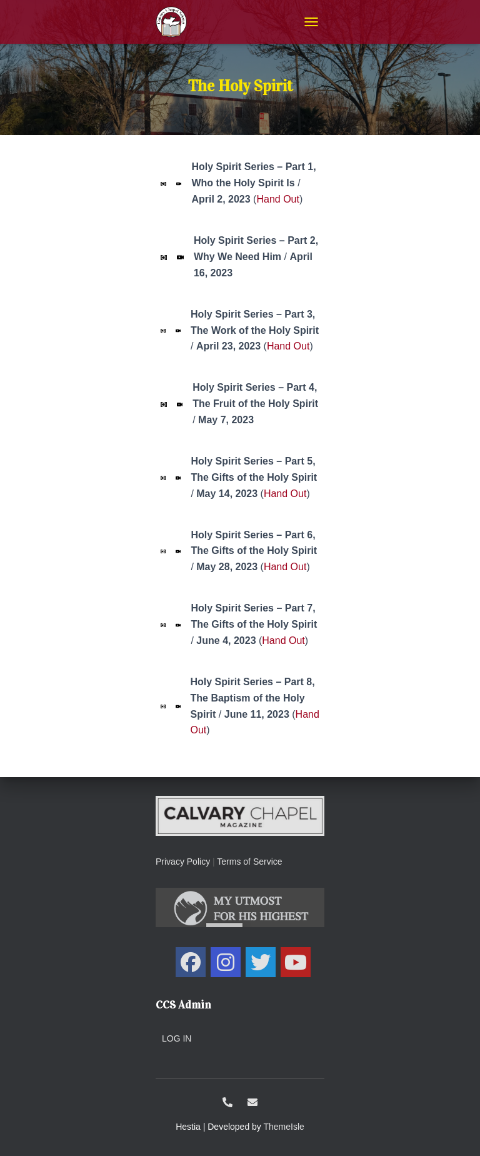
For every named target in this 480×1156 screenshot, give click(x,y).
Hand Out (277, 199)
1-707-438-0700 (227, 1102)
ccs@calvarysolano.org (252, 1102)
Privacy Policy (183, 862)
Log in (176, 1038)
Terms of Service (249, 862)
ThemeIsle (284, 1127)
